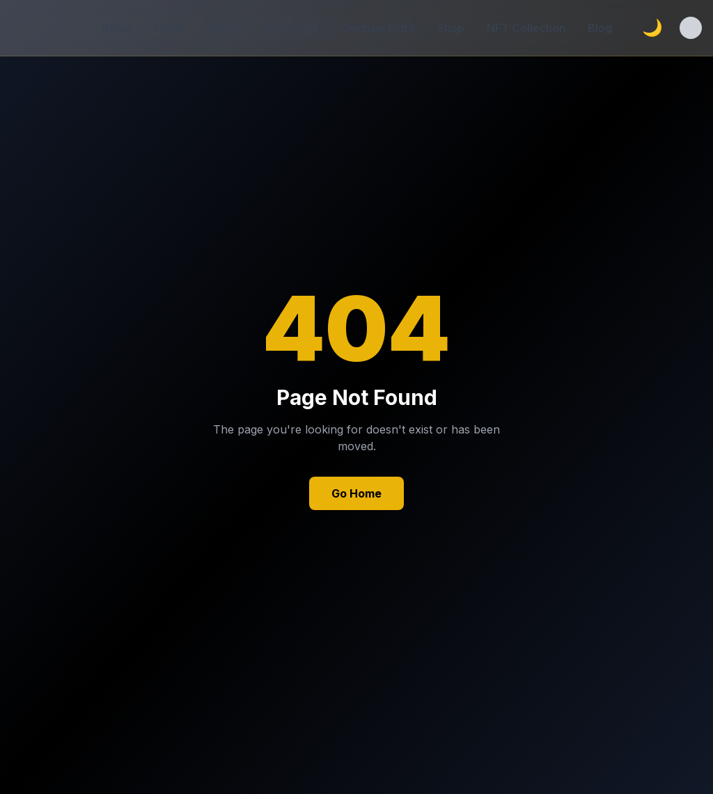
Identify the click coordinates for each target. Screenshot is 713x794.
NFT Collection (526, 28)
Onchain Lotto (378, 28)
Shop (450, 28)
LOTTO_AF (290, 28)
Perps (223, 28)
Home (116, 28)
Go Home (356, 493)
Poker (170, 28)
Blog (600, 28)
